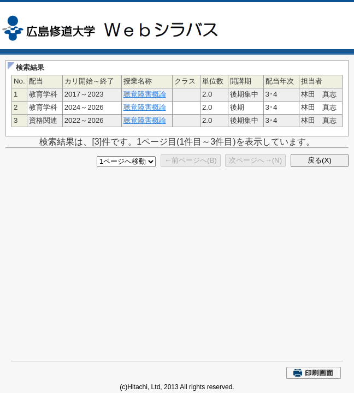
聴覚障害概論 (144, 94)
